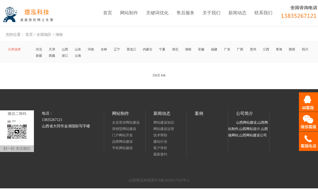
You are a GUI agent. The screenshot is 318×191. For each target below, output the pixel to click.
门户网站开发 (122, 135)
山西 (65, 49)
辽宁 (117, 49)
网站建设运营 (163, 129)
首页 (107, 12)
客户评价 (160, 148)
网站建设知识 (163, 122)
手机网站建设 (122, 148)
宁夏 (162, 49)
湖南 (59, 35)
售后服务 (185, 12)
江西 (266, 49)
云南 (78, 56)
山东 (78, 49)
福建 (214, 49)
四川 (305, 49)
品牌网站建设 (122, 142)
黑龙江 (131, 49)
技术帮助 (160, 135)
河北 (39, 49)
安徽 (201, 49)
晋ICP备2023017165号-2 (170, 180)
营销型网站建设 (124, 129)
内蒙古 (147, 49)
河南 (91, 49)
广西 (240, 49)
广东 (227, 49)
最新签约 (160, 154)
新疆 (39, 56)
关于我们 (211, 12)
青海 (279, 49)
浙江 (65, 56)
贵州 (253, 49)
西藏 (52, 56)
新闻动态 (237, 12)
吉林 (104, 49)
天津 (52, 49)
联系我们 (263, 12)
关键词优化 (157, 12)
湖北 (175, 49)
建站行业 (160, 142)
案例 (199, 113)
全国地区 (44, 35)
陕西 (292, 49)
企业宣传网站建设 (126, 122)
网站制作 (129, 12)
